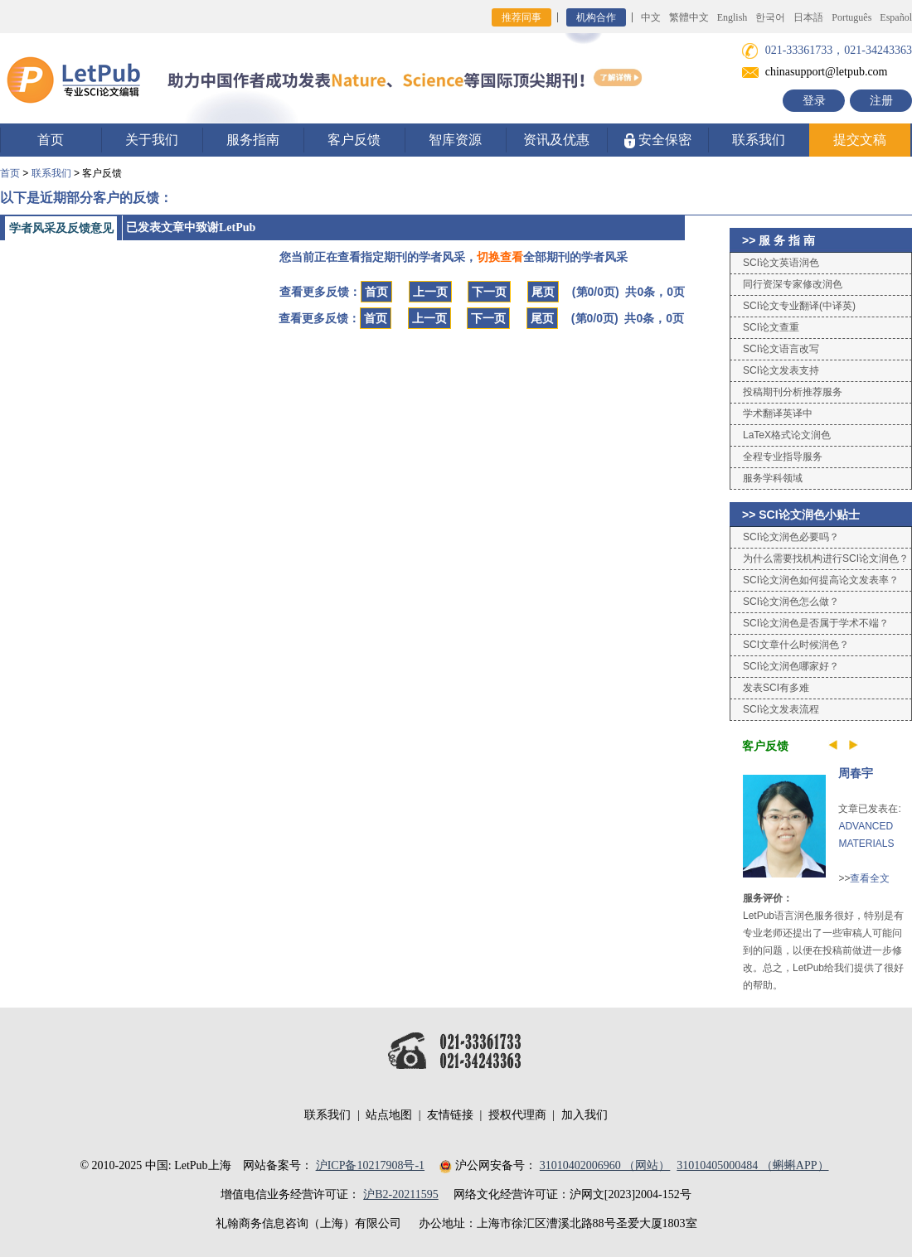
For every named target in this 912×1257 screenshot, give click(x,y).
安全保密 (657, 140)
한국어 (770, 17)
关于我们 (151, 140)
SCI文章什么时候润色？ (796, 644)
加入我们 (584, 1115)
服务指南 (252, 140)
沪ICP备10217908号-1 (370, 1165)
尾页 (543, 291)
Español (896, 17)
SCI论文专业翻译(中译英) (799, 306)
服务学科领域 (773, 478)
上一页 (430, 291)
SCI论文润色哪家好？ (791, 666)
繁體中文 (689, 17)
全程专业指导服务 (782, 456)
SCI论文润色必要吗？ (791, 537)
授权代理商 (517, 1115)
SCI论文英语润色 (781, 262)
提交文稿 (859, 140)
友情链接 (450, 1115)
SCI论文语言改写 (781, 349)
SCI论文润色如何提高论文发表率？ (821, 580)
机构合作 (596, 17)
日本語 (808, 17)
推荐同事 (521, 17)
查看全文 (870, 878)
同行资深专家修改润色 (792, 284)
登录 (814, 100)
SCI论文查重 (771, 327)
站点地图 (389, 1115)
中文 (651, 17)
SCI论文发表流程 (781, 709)
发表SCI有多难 (776, 688)
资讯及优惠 (556, 140)
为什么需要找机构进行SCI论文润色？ (826, 558)
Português (851, 17)
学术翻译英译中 (778, 413)
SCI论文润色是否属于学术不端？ (816, 623)
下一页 (489, 291)
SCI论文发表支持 (781, 370)
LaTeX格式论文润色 (787, 435)
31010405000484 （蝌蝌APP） (752, 1165)
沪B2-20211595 (400, 1194)
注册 (881, 100)
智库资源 (455, 140)
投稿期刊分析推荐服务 (792, 392)
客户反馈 (354, 140)
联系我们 (758, 140)
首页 (50, 140)
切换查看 (500, 256)
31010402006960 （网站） (605, 1165)
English (732, 17)
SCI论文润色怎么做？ (791, 601)
